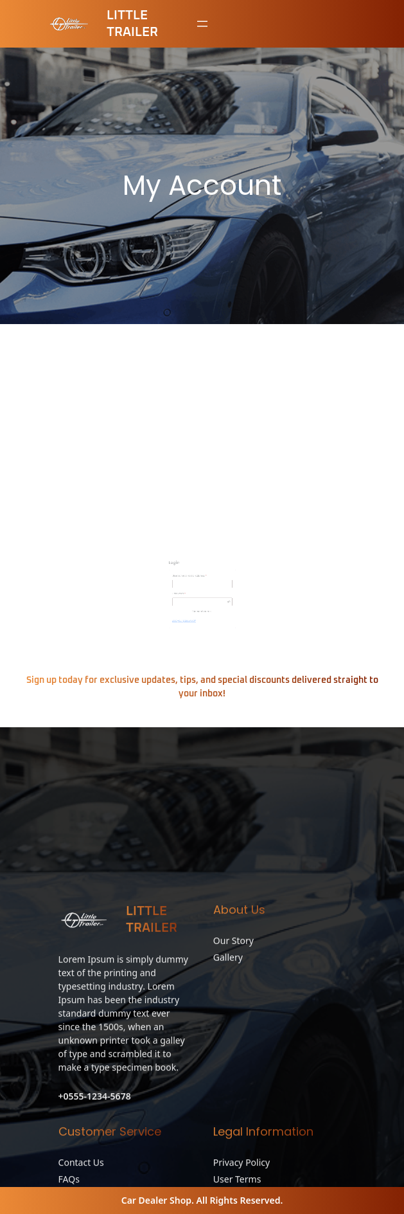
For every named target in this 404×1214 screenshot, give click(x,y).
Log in (190, 588)
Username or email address (198, 567)
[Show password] (217, 582)
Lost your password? (191, 592)
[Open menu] (202, 23)
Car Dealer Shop (156, 1200)
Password (192, 577)
